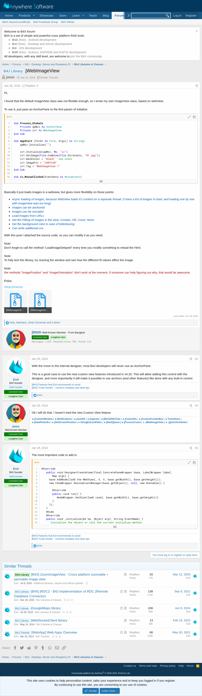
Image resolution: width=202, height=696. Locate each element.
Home (9, 15)
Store (62, 15)
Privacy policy (168, 665)
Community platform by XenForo (101, 673)
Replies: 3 (30, 85)
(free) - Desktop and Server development (42, 44)
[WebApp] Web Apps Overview (54, 632)
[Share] (196, 85)
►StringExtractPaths (90, 422)
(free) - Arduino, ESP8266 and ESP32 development (49, 52)
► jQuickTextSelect (176, 422)
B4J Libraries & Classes (48, 600)
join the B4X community (85, 56)
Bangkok (80, 332)
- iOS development (27, 48)
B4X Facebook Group (45, 21)
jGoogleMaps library (46, 608)
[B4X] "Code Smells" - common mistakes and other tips (61, 387)
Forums (120, 15)
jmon (10, 77)
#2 (196, 358)
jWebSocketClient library (49, 620)
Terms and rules (148, 665)
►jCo (126, 419)
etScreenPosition (66, 422)
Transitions (172, 419)
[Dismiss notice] (196, 31)
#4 (196, 447)
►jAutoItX (80, 419)
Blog (106, 15)
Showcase (46, 15)
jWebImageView (155, 422)
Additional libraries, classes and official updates (58, 583)
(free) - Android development (34, 39)
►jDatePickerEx (41, 422)
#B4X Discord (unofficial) (16, 21)
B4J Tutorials (42, 636)
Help (181, 665)
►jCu (142, 419)
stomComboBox (154, 419)
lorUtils (133, 419)
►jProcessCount (131, 422)
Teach (93, 15)
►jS (106, 422)
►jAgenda (93, 419)
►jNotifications (64, 419)
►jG (54, 422)
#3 (196, 405)
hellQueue (115, 422)
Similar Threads (49, 77)
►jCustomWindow (42, 419)
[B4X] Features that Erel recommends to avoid (56, 384)
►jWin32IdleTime (111, 419)
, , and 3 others (34, 322)
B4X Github (67, 21)
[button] (26, 15)
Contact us (130, 665)
